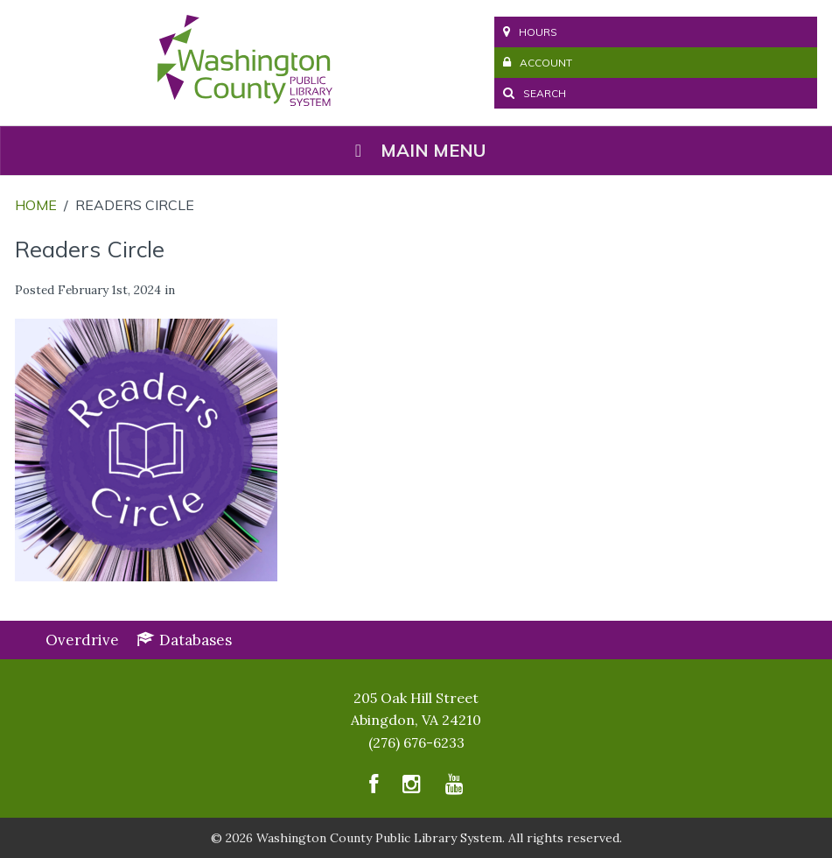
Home (36, 205)
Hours (530, 32)
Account (537, 62)
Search (534, 93)
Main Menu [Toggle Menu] (416, 150)
